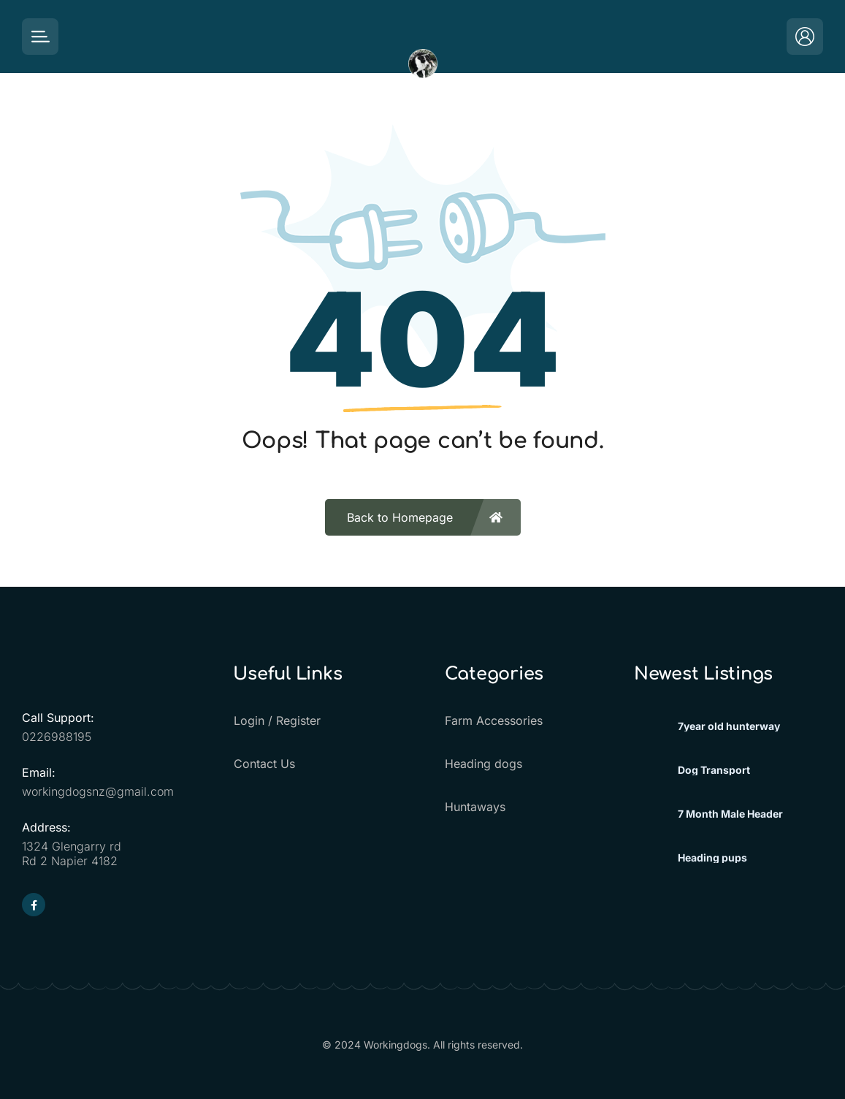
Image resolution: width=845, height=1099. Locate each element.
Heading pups (712, 858)
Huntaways (475, 806)
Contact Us (263, 763)
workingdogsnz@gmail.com (98, 791)
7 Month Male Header (730, 814)
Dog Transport (714, 770)
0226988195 (56, 736)
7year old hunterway (729, 726)
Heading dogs (483, 763)
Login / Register (276, 720)
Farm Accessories (494, 720)
